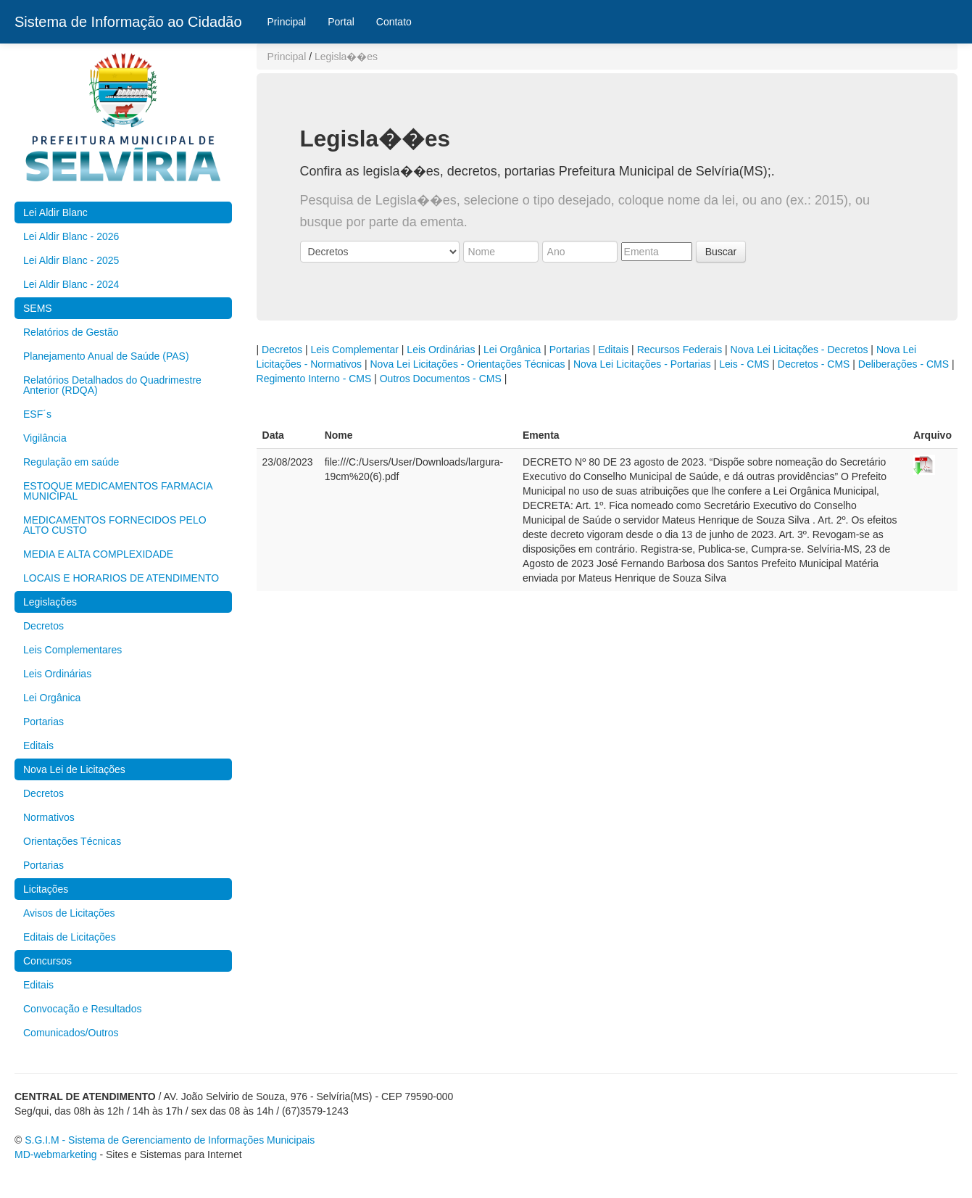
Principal (287, 22)
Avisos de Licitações (69, 913)
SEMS (37, 308)
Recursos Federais (680, 349)
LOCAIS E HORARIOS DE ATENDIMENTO (121, 578)
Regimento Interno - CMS (314, 378)
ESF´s (37, 414)
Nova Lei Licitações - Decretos (799, 349)
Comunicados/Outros (71, 1032)
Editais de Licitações (69, 937)
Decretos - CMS (814, 364)
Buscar (721, 251)
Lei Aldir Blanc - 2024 (71, 284)
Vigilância (45, 438)
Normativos (49, 817)
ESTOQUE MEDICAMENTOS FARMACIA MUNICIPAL (117, 491)
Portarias (43, 721)
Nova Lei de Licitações (74, 769)
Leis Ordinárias (57, 673)
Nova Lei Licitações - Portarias (642, 364)
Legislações (50, 602)
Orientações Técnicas (72, 841)
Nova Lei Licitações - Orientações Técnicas (467, 364)
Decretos (43, 626)
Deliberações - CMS (903, 364)
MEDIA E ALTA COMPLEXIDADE (98, 554)
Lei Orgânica (51, 697)
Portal (341, 22)
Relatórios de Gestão (71, 332)
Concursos (47, 961)
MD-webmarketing (55, 1154)
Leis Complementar (355, 349)
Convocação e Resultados (82, 1009)
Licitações (45, 889)
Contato (394, 22)
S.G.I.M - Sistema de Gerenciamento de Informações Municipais (170, 1140)
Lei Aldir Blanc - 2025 (71, 260)
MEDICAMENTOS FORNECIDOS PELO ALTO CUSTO (115, 525)
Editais (38, 745)
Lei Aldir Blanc (55, 212)
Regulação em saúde (71, 462)
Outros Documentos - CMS (441, 378)
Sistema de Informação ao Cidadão (128, 22)
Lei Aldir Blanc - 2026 (71, 236)
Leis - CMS (744, 364)
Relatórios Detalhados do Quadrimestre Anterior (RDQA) (112, 385)
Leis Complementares (72, 650)
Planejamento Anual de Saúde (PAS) (106, 356)
